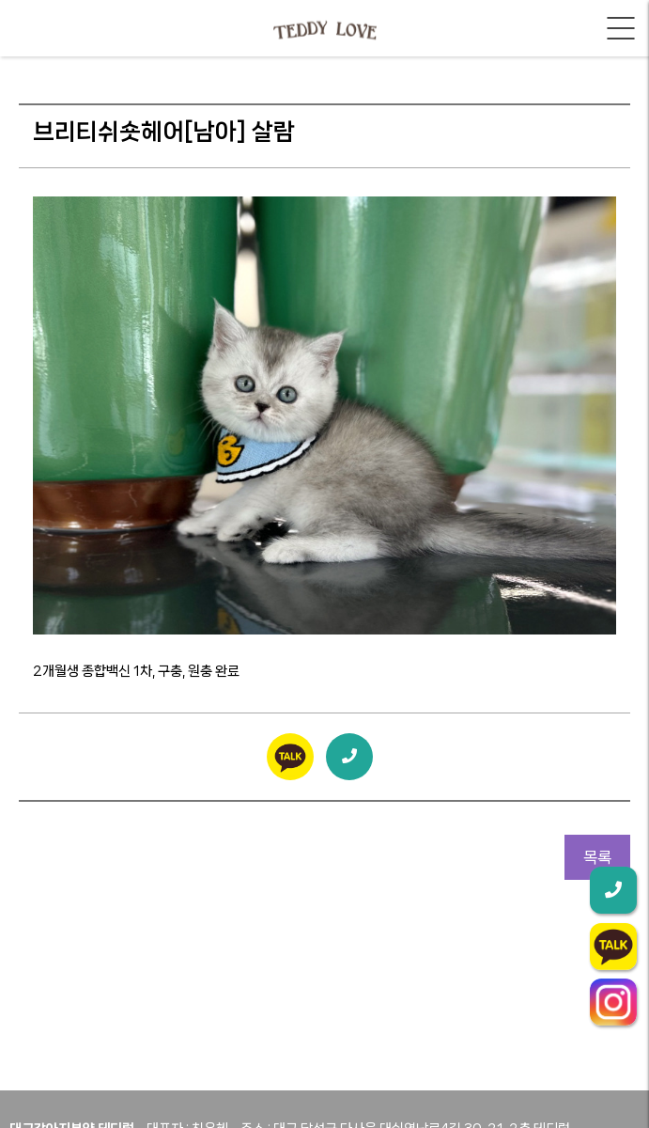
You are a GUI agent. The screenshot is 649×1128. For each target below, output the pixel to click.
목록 (597, 857)
